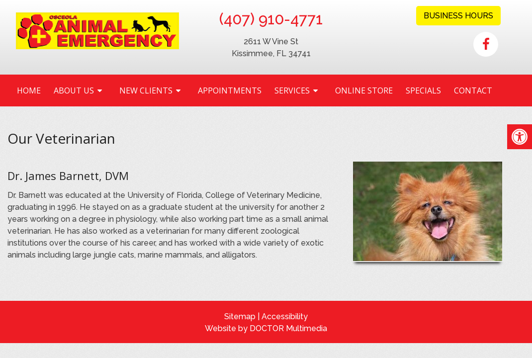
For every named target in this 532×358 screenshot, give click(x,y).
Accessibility (285, 316)
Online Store (364, 90)
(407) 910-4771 (271, 19)
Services (292, 90)
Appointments (230, 90)
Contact (473, 90)
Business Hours (458, 15)
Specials (423, 90)
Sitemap (240, 316)
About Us (74, 90)
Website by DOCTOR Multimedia (266, 328)
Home (29, 90)
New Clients (146, 90)
